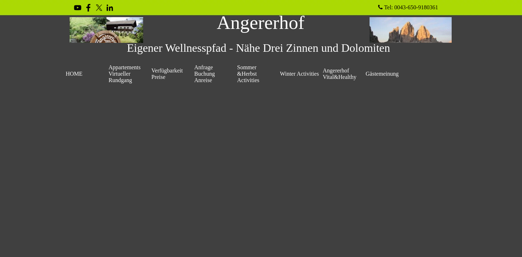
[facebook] (88, 7)
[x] (99, 7)
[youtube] (77, 7)
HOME (74, 74)
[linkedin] (109, 7)
